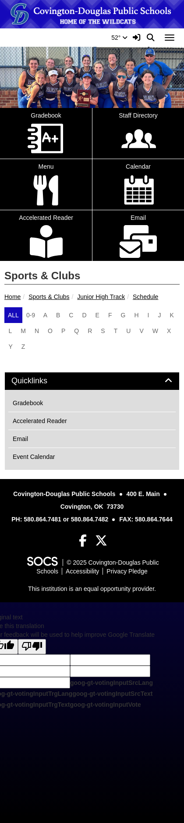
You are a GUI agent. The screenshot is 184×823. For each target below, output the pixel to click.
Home (12, 296)
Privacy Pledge (126, 571)
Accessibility (82, 571)
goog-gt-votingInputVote (105, 704)
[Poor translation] (32, 646)
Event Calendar (34, 456)
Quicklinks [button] (39, 381)
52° (119, 37)
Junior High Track (101, 296)
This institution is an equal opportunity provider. (92, 588)
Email (20, 438)
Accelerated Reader (40, 420)
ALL (13, 315)
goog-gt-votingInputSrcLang (111, 682)
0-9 (30, 315)
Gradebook (28, 402)
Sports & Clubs (48, 296)
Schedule (145, 296)
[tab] (92, 381)
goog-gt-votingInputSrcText (112, 693)
